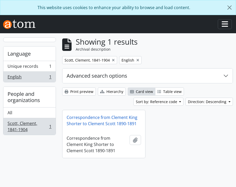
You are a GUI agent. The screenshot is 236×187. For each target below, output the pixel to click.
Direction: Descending (207, 101)
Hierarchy (111, 91)
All (10, 113)
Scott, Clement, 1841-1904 (29, 126)
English (29, 78)
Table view (169, 91)
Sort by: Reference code (157, 101)
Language (19, 53)
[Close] (229, 7)
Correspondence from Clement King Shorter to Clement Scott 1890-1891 (102, 120)
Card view (141, 91)
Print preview (79, 91)
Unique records (29, 67)
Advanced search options (97, 75)
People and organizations (24, 97)
